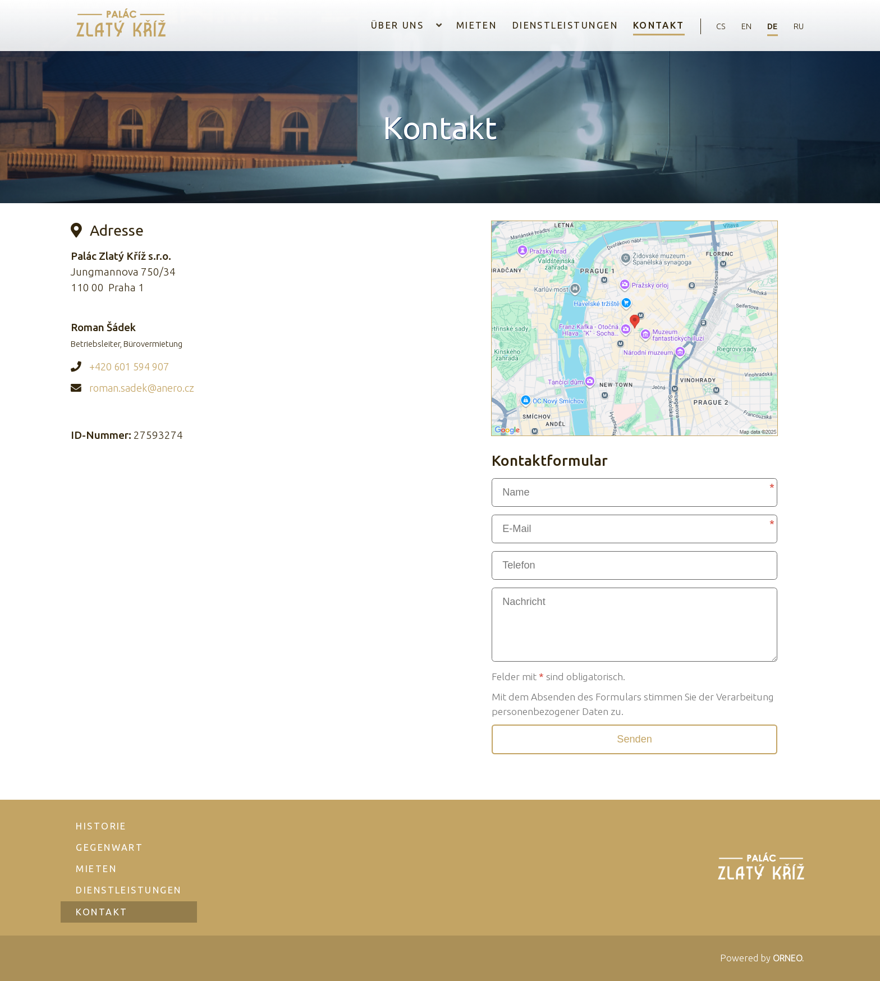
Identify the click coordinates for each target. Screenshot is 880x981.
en (736, 26)
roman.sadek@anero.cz (144, 387)
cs (705, 26)
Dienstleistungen (546, 26)
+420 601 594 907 (132, 366)
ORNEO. (787, 958)
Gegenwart (110, 843)
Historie (101, 822)
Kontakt (641, 26)
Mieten (457, 26)
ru (797, 26)
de (766, 26)
